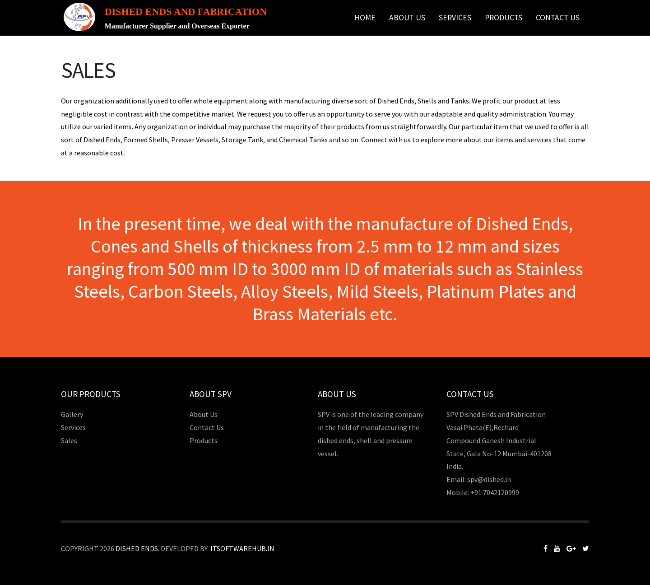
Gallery (72, 414)
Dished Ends (137, 548)
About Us (407, 18)
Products (503, 18)
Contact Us (558, 18)
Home (365, 18)
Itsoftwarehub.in (242, 548)
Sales (69, 440)
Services (455, 18)
